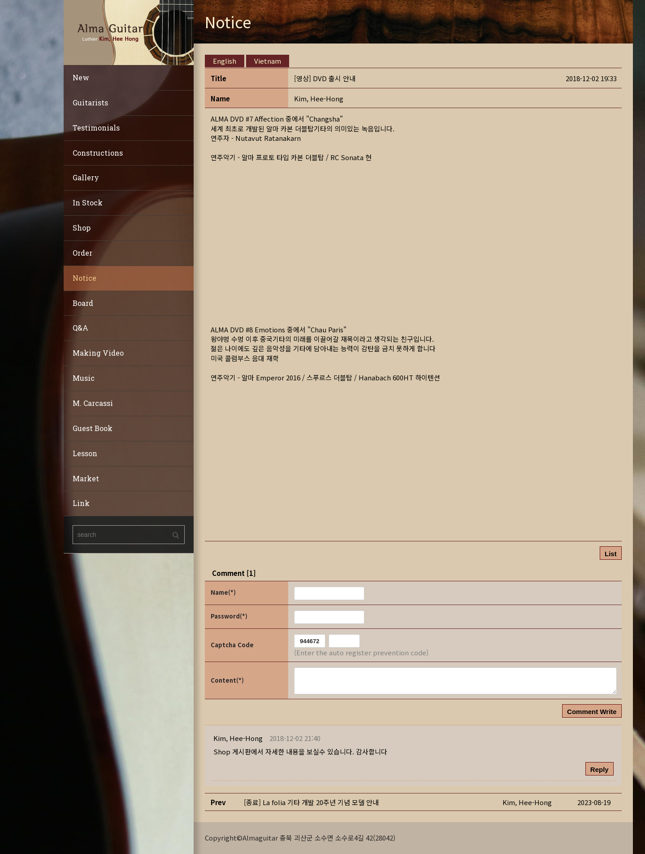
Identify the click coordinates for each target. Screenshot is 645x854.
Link (81, 503)
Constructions (98, 152)
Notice (84, 278)
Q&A (80, 327)
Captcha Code (232, 644)
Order (82, 252)
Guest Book (93, 428)
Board (83, 303)
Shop (82, 227)
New (81, 77)
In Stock (88, 202)
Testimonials (96, 127)
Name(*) (223, 592)
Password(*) (229, 616)
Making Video (98, 352)
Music (84, 378)
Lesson (85, 453)
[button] (318, 98)
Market (86, 478)
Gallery (86, 177)
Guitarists (90, 102)
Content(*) (227, 680)
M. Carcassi (93, 403)
